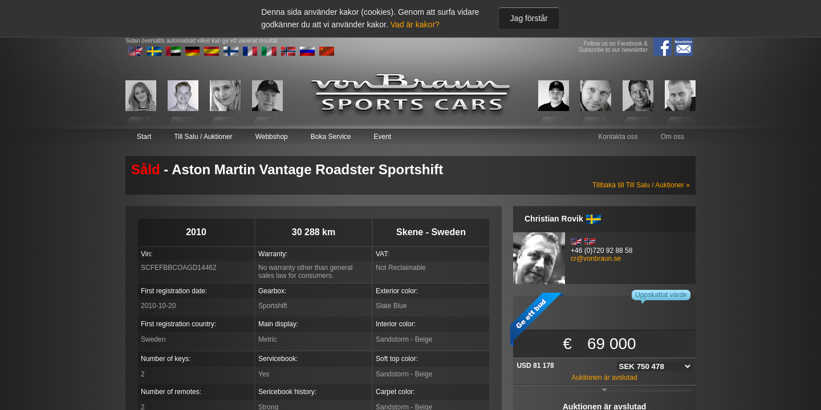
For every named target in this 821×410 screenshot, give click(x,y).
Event (382, 137)
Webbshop (271, 137)
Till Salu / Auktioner (203, 137)
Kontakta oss (617, 137)
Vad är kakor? (415, 24)
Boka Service (331, 137)
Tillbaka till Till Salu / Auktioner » (641, 185)
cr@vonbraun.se (596, 259)
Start (144, 137)
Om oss (672, 137)
